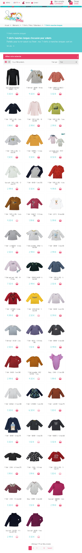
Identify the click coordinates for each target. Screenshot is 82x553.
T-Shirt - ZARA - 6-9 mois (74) (12, 351)
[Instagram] (18, 542)
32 (44, 397)
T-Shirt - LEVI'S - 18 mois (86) (51, 174)
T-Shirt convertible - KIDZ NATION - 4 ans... (11, 292)
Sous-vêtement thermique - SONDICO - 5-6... (12, 86)
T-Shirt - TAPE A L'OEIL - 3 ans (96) (31, 115)
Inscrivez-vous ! (57, 529)
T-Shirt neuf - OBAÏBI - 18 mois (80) (31, 86)
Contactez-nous (43, 468)
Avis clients (13, 476)
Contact (34, 3)
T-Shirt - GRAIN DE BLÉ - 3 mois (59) (51, 233)
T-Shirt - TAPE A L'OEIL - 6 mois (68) (12, 233)
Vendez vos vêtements (17, 471)
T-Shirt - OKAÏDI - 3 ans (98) (70, 263)
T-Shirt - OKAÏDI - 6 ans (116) (70, 233)
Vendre (28, 3)
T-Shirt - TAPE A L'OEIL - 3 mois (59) (51, 115)
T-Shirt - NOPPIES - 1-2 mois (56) (70, 115)
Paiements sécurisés (44, 476)
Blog (60, 479)
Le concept (13, 468)
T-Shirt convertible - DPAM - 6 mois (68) (12, 204)
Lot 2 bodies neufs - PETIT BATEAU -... (12, 145)
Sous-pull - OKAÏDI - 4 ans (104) (70, 380)
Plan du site (62, 482)
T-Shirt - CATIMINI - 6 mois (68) (31, 233)
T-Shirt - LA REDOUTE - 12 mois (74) (70, 174)
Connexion (59, 3)
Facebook (61, 485)
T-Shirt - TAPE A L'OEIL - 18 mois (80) (11, 115)
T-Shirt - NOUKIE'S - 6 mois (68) (70, 322)
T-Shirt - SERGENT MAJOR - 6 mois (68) (70, 204)
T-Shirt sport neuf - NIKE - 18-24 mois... (51, 204)
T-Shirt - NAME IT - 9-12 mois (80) (31, 174)
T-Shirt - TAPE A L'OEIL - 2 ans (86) (70, 86)
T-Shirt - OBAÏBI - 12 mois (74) (31, 322)
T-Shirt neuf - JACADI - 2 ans (11, 263)
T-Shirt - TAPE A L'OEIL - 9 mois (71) (51, 351)
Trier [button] (61, 62)
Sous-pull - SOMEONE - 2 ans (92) (31, 380)
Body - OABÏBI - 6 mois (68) (11, 380)
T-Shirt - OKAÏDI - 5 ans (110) (50, 145)
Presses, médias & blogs (66, 476)
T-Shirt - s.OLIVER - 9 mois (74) (12, 322)
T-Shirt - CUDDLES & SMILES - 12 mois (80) (50, 86)
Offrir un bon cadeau (16, 479)
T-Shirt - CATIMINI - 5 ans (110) (70, 292)
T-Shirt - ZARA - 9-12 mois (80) (31, 351)
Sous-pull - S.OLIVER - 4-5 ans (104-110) (50, 380)
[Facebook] (8, 542)
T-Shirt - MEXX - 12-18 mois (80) (31, 263)
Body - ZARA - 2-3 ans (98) (31, 292)
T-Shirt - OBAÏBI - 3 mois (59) (31, 204)
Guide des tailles (43, 479)
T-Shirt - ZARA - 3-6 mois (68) (70, 351)
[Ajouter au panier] (15, 92)
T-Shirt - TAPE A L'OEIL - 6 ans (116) (70, 145)
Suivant (50, 397)
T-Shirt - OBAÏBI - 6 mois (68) (50, 263)
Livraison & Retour (44, 473)
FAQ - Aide (41, 471)
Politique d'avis (63, 473)
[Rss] (13, 542)
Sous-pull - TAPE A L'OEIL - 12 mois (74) (31, 145)
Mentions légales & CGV (66, 468)
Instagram (62, 488)
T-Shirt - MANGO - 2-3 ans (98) (50, 292)
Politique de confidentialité (66, 471)
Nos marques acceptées (17, 473)
